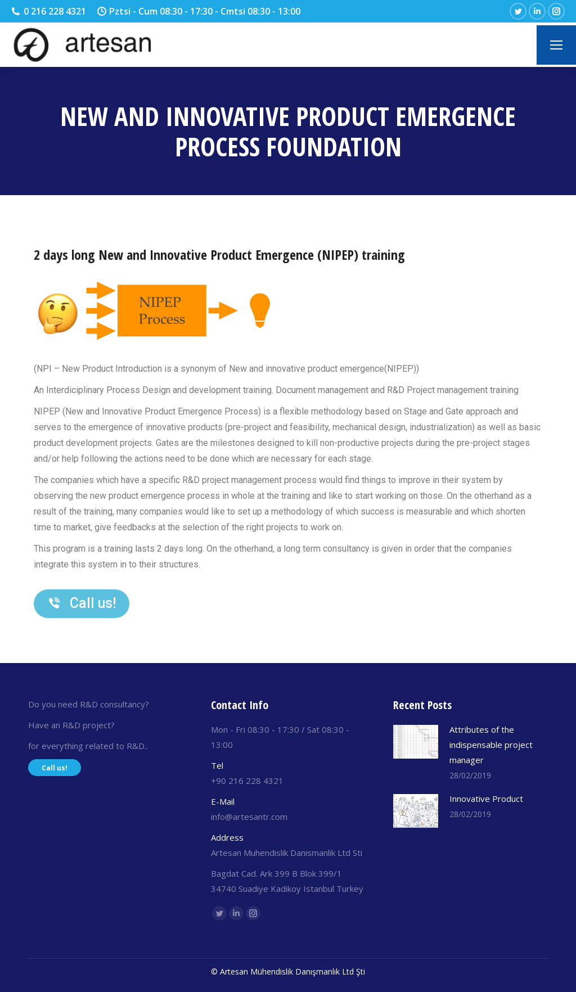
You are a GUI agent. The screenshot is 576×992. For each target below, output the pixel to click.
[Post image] (415, 742)
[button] (81, 603)
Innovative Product (486, 798)
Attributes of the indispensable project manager (491, 744)
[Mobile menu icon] (556, 45)
